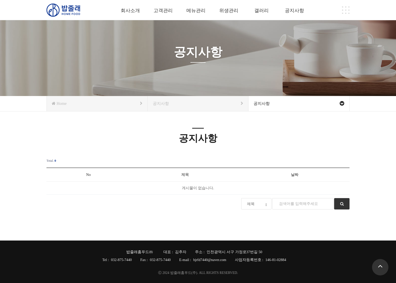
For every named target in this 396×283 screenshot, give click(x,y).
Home (97, 103)
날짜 (295, 175)
